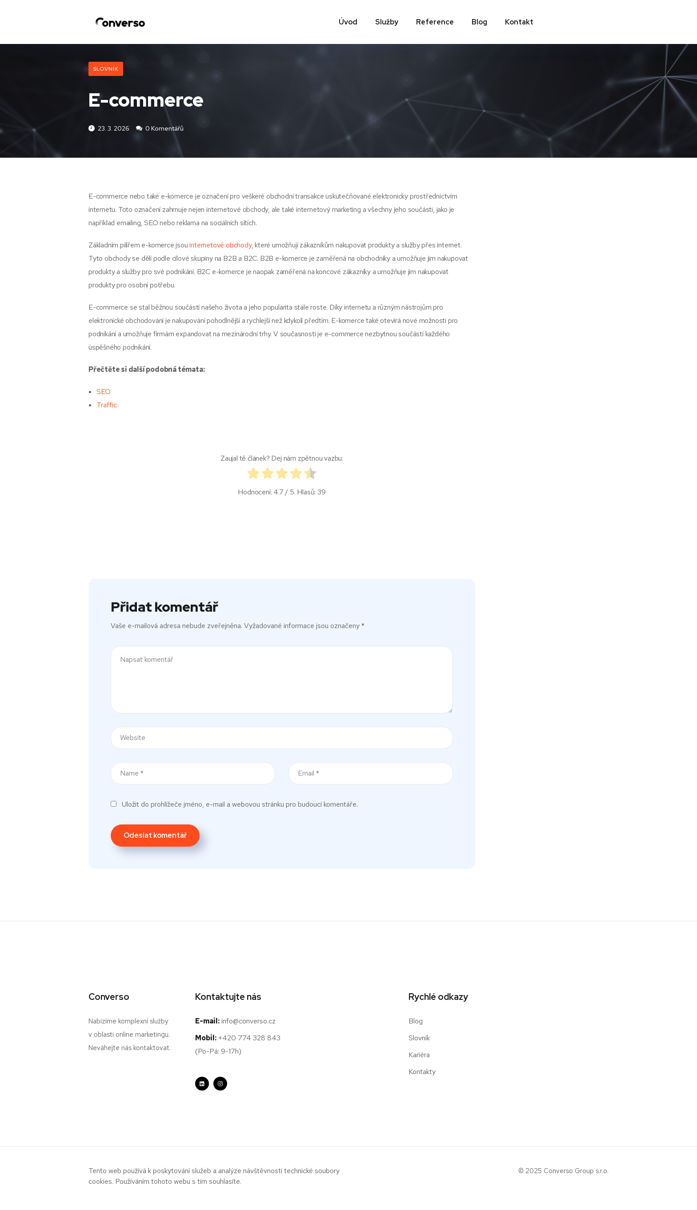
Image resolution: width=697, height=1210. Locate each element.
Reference (435, 22)
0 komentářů (160, 129)
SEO (103, 392)
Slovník (106, 68)
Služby (386, 22)
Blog (479, 22)
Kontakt (519, 22)
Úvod (348, 22)
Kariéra (419, 1055)
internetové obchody (220, 245)
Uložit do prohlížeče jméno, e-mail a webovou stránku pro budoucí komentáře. (240, 804)
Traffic (106, 405)
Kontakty (422, 1072)
